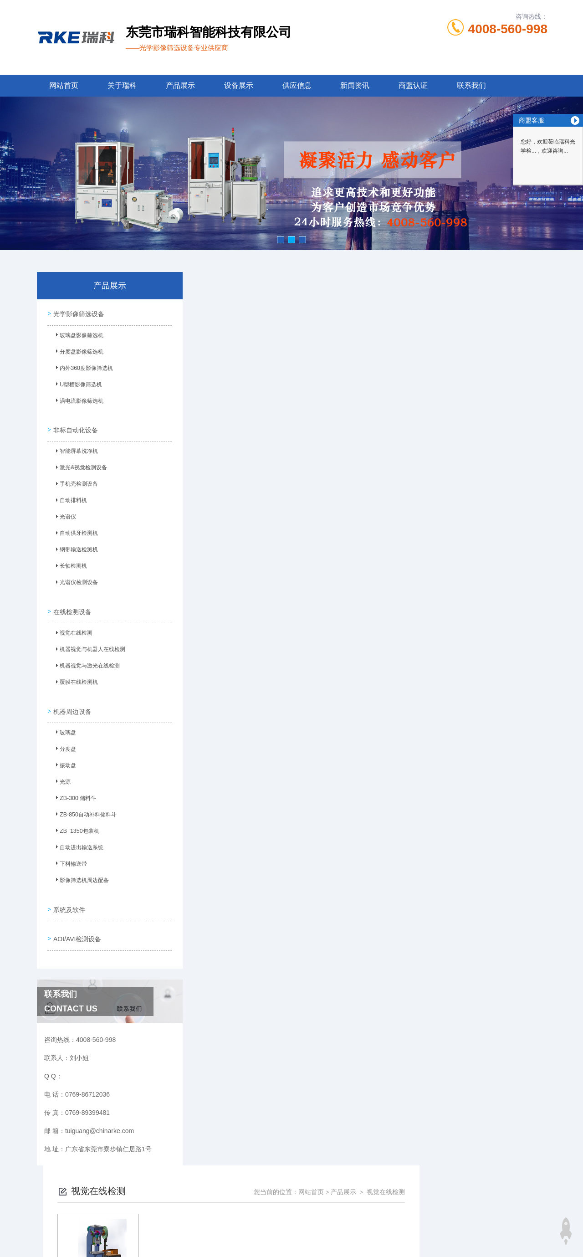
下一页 (385, 431)
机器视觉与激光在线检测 (86, 659)
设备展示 (238, 85)
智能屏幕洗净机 (75, 448)
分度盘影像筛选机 (78, 352)
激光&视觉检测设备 (79, 465)
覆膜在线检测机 (75, 675)
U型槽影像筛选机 (77, 385)
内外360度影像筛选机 (82, 368)
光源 (61, 772)
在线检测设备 (71, 602)
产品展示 (180, 85)
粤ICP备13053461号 (359, 1213)
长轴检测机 (69, 563)
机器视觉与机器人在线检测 (89, 643)
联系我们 (471, 85)
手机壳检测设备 (75, 481)
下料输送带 (69, 854)
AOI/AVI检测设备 (76, 919)
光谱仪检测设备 (75, 579)
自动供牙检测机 (75, 530)
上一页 (333, 431)
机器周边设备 (71, 699)
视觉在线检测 (72, 626)
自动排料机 (69, 497)
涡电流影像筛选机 (78, 401)
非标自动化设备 (74, 424)
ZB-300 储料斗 (74, 788)
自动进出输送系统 (78, 837)
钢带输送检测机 (75, 547)
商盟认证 (413, 85)
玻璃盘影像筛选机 (78, 336)
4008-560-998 (507, 29)
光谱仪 (64, 514)
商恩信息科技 (307, 1242)
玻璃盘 (64, 722)
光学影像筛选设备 (77, 312)
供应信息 (297, 85)
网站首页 (63, 85)
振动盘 (64, 755)
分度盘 (64, 739)
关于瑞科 (122, 85)
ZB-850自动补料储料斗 (84, 804)
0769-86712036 (243, 1198)
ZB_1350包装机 (75, 821)
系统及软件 (68, 893)
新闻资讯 (354, 85)
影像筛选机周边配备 (80, 870)
